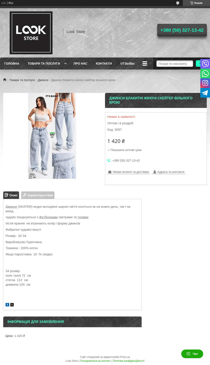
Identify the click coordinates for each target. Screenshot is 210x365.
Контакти (104, 63)
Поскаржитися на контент (95, 360)
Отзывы (127, 63)
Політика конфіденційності (128, 360)
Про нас (80, 63)
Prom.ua (125, 357)
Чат (192, 354)
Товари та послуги (44, 63)
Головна (11, 63)
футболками (48, 217)
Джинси (43, 80)
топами (83, 217)
